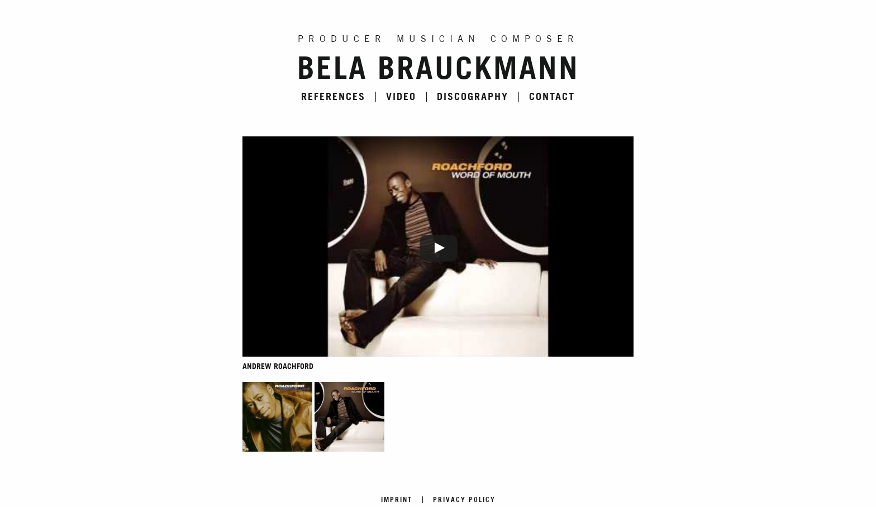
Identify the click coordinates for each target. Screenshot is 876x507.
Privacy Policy (464, 499)
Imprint (396, 499)
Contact (552, 97)
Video (401, 97)
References (333, 97)
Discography (472, 97)
